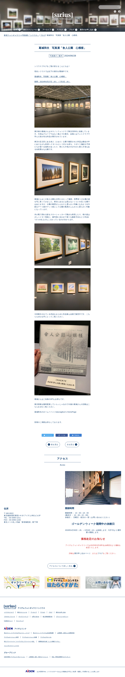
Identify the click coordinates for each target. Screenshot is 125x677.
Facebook (119, 11)
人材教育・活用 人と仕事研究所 (66, 633)
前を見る (54, 444)
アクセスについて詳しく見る (61, 566)
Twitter (115, 11)
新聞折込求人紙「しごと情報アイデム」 (49, 641)
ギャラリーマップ (23, 616)
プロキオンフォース (9, 616)
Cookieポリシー (8, 620)
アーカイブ (46, 30)
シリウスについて (11, 30)
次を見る (70, 444)
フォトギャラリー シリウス (11, 645)
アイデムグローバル (45, 637)
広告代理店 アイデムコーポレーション (14, 656)
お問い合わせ (35, 616)
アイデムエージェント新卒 (11, 637)
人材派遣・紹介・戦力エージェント (38, 656)
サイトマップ (20, 620)
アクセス (60, 30)
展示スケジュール (30, 30)
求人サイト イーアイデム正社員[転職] (43, 633)
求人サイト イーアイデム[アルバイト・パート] (16, 633)
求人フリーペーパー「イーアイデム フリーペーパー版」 (19, 641)
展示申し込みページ (82, 553)
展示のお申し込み (87, 30)
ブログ (71, 30)
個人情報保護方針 (47, 616)
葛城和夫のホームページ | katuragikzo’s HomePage (55, 412)
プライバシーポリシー (62, 616)
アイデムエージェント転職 (29, 637)
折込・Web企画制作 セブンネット (61, 656)
